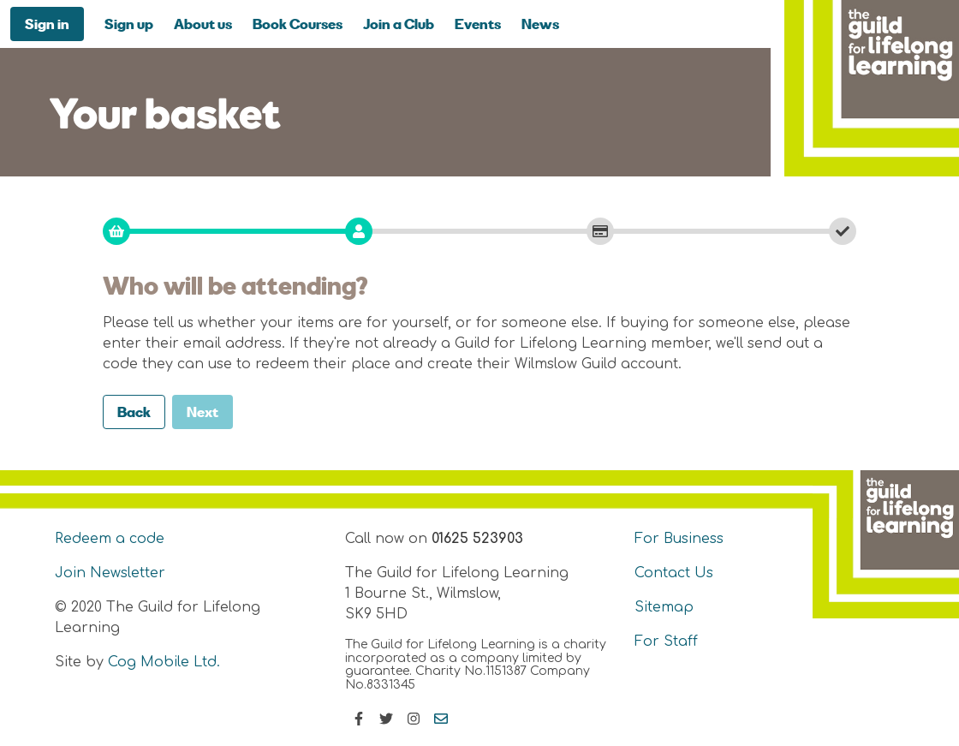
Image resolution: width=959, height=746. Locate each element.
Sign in (47, 23)
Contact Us (673, 573)
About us (203, 23)
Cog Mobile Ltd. (164, 662)
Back (134, 411)
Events (478, 23)
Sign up (128, 23)
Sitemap (664, 607)
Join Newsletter (110, 573)
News (540, 23)
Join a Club (398, 23)
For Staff (666, 641)
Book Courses (297, 23)
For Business (679, 538)
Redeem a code (109, 538)
